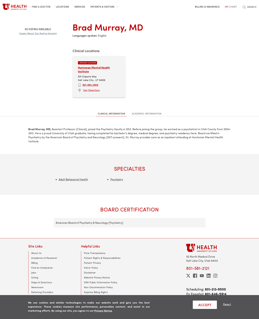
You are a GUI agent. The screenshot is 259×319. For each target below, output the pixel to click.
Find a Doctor (41, 6)
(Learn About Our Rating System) (38, 33)
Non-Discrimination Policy (98, 287)
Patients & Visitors (104, 6)
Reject (227, 304)
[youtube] (202, 276)
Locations (62, 6)
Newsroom (37, 287)
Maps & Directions (41, 282)
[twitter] (188, 276)
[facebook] (195, 276)
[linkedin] (209, 276)
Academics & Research (44, 257)
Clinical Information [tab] (111, 113)
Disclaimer (90, 272)
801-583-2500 (90, 84)
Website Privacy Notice (97, 277)
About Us (36, 253)
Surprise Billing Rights (96, 292)
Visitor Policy (91, 267)
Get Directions (91, 90)
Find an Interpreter (42, 267)
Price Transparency (94, 253)
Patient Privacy (92, 262)
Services (79, 6)
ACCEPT (204, 304)
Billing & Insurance (207, 6)
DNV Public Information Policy (100, 282)
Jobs (33, 272)
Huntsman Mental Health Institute (94, 69)
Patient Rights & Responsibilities (102, 257)
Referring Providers (42, 292)
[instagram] (215, 276)
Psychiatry (116, 179)
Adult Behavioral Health (73, 179)
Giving (34, 277)
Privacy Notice (103, 310)
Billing (34, 262)
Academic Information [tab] (146, 113)
